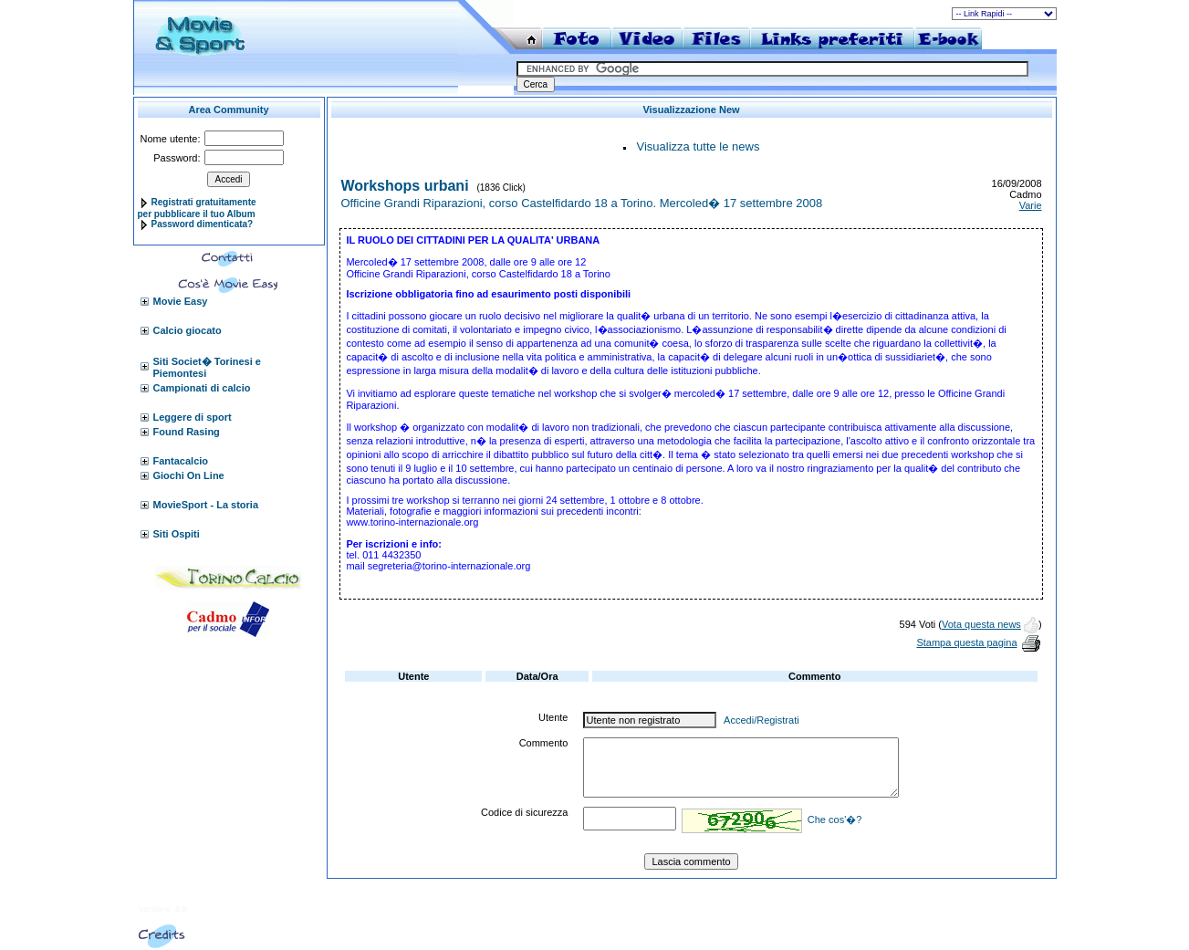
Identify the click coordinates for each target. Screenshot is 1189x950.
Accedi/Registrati (761, 720)
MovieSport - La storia (206, 504)
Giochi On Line (188, 475)
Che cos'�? (835, 819)
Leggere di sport (192, 417)
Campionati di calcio (202, 387)
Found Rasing (186, 431)
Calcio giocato (187, 330)
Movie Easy (180, 301)
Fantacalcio (181, 460)
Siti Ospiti (176, 533)
